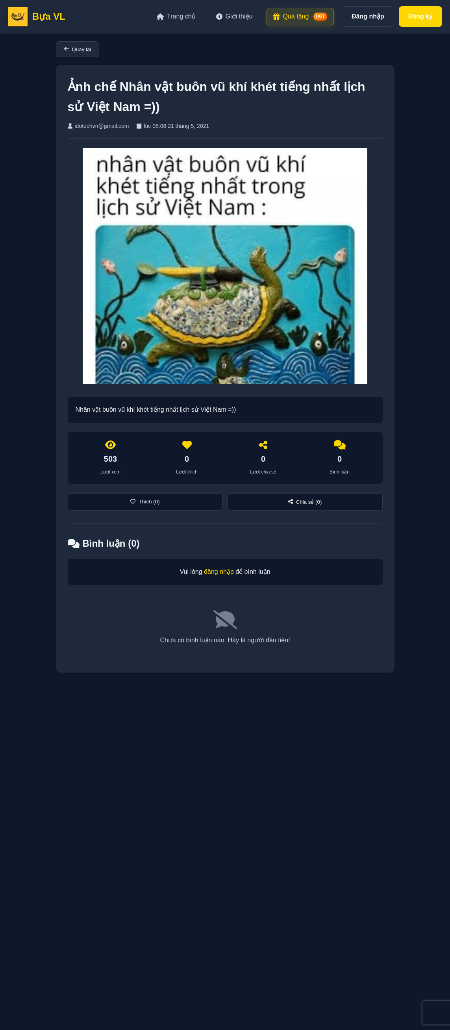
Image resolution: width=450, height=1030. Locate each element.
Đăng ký (420, 16)
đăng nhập (219, 571)
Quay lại (77, 49)
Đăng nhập (368, 16)
